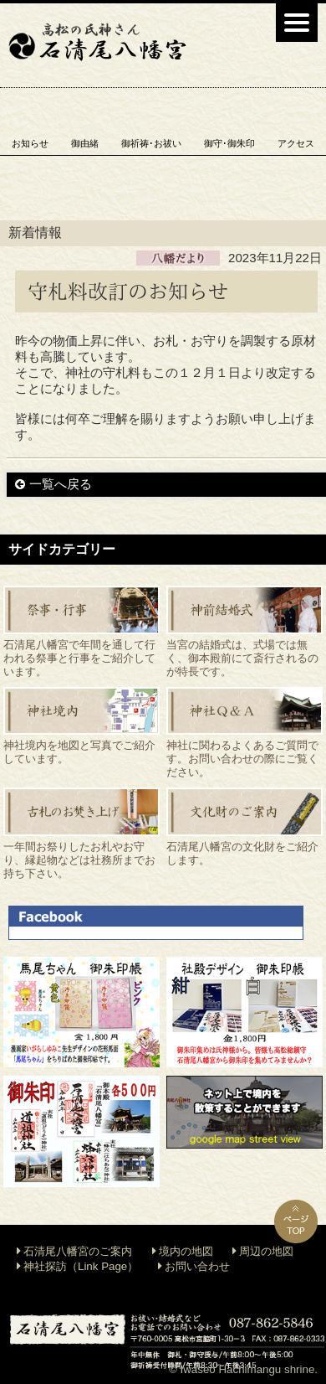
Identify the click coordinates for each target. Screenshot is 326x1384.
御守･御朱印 (229, 143)
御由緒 (85, 143)
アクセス (296, 143)
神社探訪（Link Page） (80, 1266)
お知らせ (30, 143)
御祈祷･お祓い (151, 143)
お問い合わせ (197, 1266)
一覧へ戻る (60, 484)
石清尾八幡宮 (97, 42)
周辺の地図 (266, 1251)
